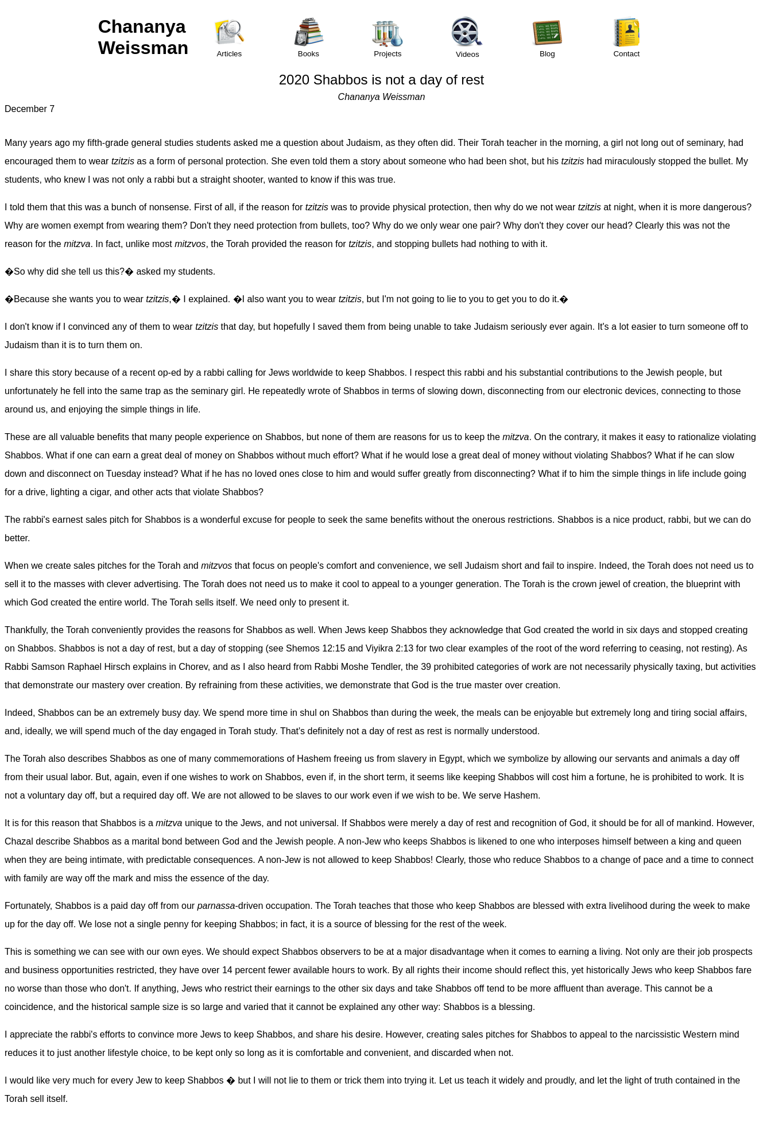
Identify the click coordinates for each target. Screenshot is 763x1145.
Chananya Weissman (143, 37)
